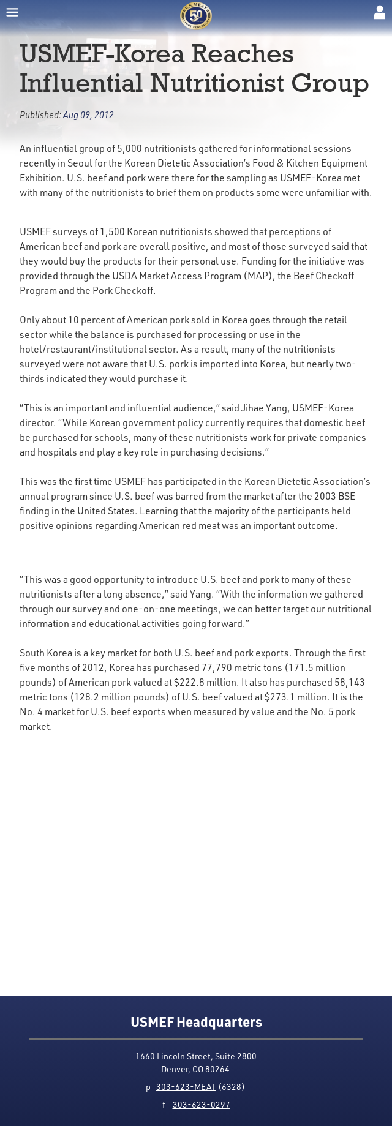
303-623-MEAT (186, 1086)
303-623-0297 (201, 1104)
